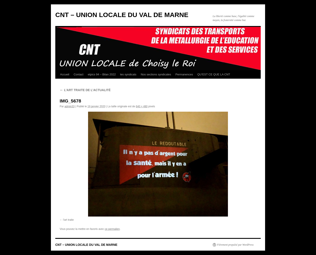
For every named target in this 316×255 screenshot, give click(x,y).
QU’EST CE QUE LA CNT (213, 74)
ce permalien (112, 229)
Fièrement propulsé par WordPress (235, 244)
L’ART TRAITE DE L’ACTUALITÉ (85, 90)
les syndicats (128, 74)
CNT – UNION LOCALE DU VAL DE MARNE (121, 14)
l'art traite (68, 219)
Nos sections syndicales (156, 74)
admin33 (69, 106)
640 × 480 (142, 106)
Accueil (64, 74)
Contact (78, 74)
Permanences (184, 74)
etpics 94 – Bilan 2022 (102, 74)
